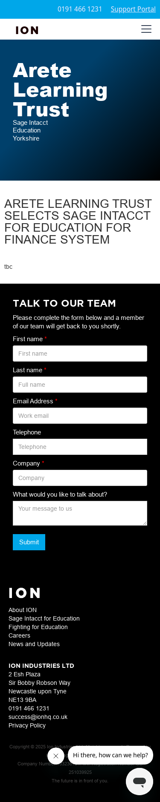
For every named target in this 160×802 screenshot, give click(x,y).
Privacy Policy (27, 725)
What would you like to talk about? (60, 494)
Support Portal (133, 9)
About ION (23, 610)
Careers (19, 635)
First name (30, 338)
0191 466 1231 (80, 9)
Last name (30, 370)
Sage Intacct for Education (44, 618)
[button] (144, 29)
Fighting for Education (38, 627)
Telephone (27, 432)
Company (28, 463)
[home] (27, 29)
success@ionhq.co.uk (38, 716)
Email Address (35, 401)
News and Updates (34, 644)
